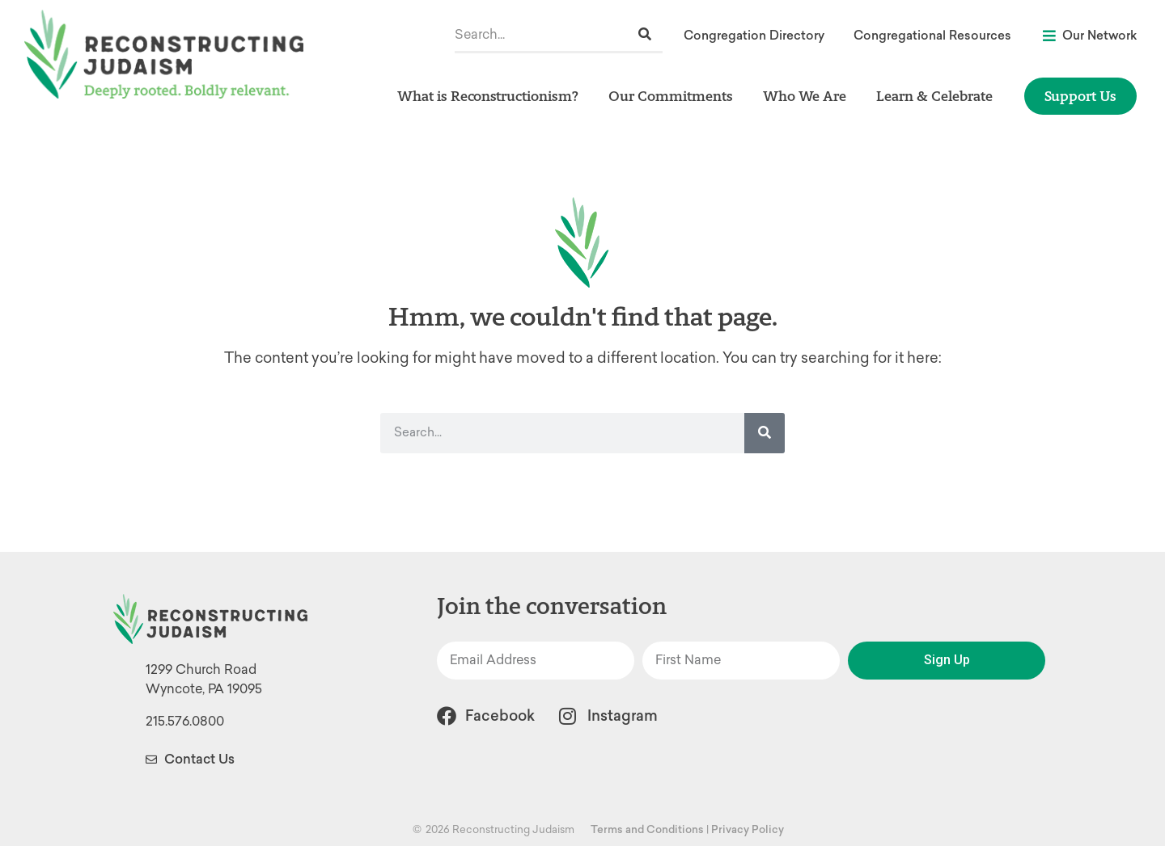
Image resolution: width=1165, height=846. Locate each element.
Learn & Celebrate (938, 95)
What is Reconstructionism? (492, 95)
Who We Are (808, 95)
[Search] (645, 34)
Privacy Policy (747, 829)
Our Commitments (674, 95)
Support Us (1080, 95)
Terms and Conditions (647, 829)
